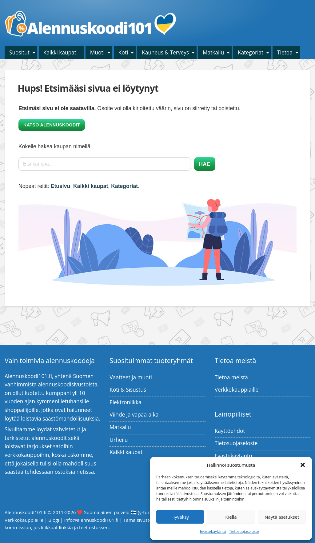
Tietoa (285, 52)
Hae (204, 164)
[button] (303, 465)
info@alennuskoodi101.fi (91, 520)
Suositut (19, 52)
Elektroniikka (125, 402)
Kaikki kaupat (59, 52)
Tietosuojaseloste (244, 531)
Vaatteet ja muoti (131, 377)
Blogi (53, 520)
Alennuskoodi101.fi (25, 512)
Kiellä (231, 517)
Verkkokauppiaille (237, 389)
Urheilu (119, 439)
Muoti (97, 52)
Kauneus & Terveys (165, 52)
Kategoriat (250, 52)
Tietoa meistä (231, 377)
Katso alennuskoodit (51, 124)
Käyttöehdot (230, 430)
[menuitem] (21, 52)
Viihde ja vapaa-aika (134, 414)
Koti (123, 52)
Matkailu (213, 52)
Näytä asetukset (282, 517)
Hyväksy (180, 517)
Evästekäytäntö (213, 531)
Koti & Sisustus (128, 389)
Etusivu (60, 186)
